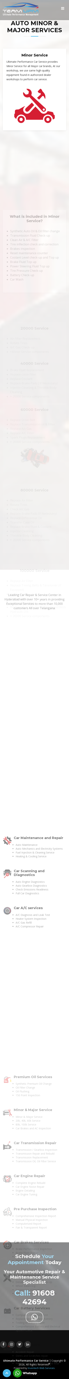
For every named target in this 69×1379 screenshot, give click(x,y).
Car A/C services (28, 1160)
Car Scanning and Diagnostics (29, 1125)
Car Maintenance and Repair (38, 1090)
